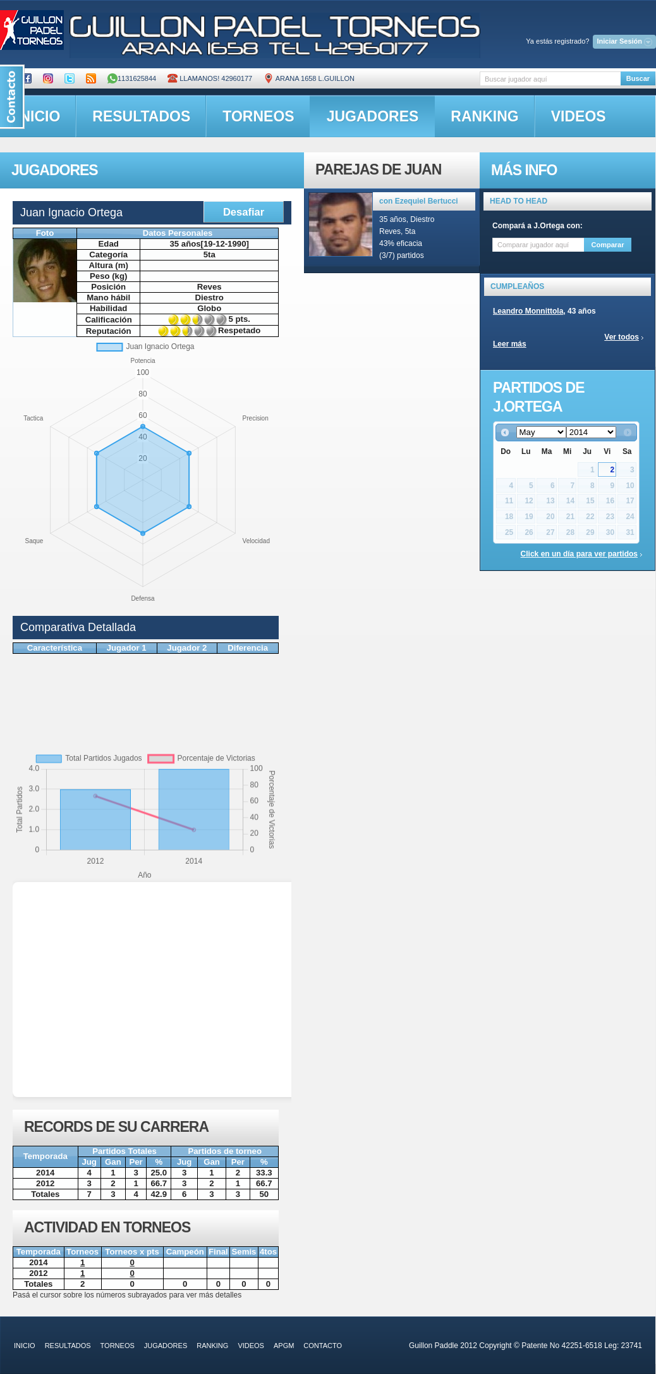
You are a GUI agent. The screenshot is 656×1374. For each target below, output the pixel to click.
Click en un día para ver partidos (579, 553)
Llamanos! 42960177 (209, 78)
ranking (484, 116)
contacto (322, 1345)
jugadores (373, 116)
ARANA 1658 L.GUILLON (309, 78)
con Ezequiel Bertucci (418, 201)
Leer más (509, 344)
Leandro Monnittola (528, 311)
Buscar (638, 78)
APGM (284, 1345)
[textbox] (550, 78)
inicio (24, 1345)
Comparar (608, 244)
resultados (141, 116)
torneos (258, 116)
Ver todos (621, 337)
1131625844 (131, 78)
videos (578, 116)
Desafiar (243, 212)
